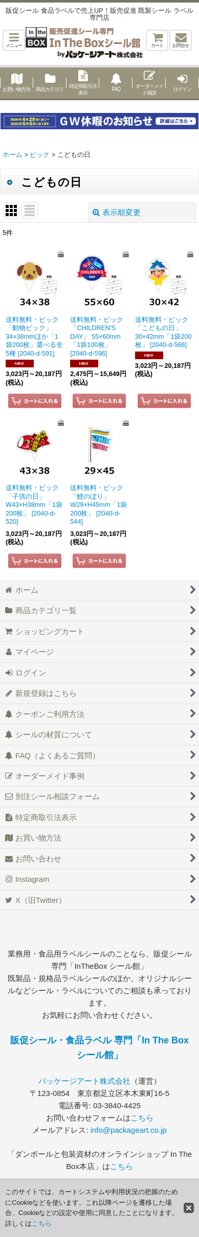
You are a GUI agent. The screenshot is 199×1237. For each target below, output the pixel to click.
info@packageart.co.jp (129, 1130)
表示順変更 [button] (117, 212)
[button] (14, 40)
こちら (141, 1117)
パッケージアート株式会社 (84, 1081)
